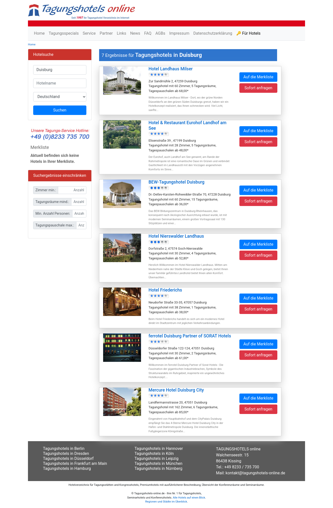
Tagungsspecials (64, 33)
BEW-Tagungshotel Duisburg (176, 182)
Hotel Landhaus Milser (171, 68)
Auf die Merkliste (258, 77)
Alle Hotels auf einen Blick (189, 497)
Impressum (179, 33)
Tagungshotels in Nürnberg (158, 468)
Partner (106, 33)
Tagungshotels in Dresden (66, 453)
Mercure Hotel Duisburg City (176, 390)
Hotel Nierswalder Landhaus (176, 236)
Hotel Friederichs (165, 290)
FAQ (148, 33)
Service (89, 33)
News (135, 33)
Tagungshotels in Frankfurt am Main (75, 463)
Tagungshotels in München (158, 463)
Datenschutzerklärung (212, 33)
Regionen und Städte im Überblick (166, 501)
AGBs (160, 33)
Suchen (59, 110)
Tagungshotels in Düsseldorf (68, 458)
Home (39, 33)
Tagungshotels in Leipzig (156, 458)
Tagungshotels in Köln (154, 453)
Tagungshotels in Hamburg (67, 468)
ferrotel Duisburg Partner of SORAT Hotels (190, 335)
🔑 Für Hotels (248, 33)
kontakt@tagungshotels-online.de (255, 473)
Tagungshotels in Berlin (63, 448)
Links (121, 33)
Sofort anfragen (258, 88)
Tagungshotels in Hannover (159, 448)
